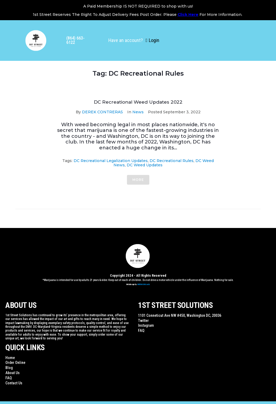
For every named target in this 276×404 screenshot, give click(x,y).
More (138, 180)
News (138, 112)
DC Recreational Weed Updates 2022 (138, 102)
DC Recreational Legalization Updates (111, 160)
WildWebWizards (143, 284)
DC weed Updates (145, 165)
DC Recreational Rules (172, 160)
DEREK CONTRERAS (102, 112)
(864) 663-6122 (75, 40)
